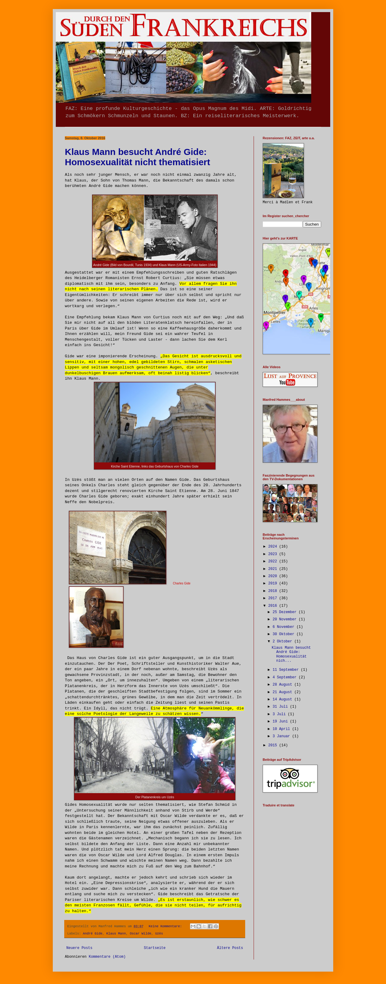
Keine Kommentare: (166, 926)
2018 (273, 591)
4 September (286, 677)
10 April (282, 729)
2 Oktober (283, 641)
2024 (273, 547)
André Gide (93, 933)
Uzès (159, 933)
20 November (286, 619)
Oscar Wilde (140, 933)
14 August (283, 699)
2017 (273, 598)
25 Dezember (286, 612)
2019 (273, 583)
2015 (273, 745)
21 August (283, 692)
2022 (273, 561)
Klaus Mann (116, 933)
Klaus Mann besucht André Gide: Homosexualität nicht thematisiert (137, 157)
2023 (273, 554)
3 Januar (282, 736)
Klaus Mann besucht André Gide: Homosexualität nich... (291, 654)
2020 (273, 576)
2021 (273, 569)
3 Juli (280, 714)
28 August (283, 685)
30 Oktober (284, 634)
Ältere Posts (230, 948)
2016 (273, 606)
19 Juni (281, 721)
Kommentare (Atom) (107, 957)
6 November (284, 627)
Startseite (155, 948)
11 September (287, 670)
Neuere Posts (79, 948)
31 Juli (281, 707)
